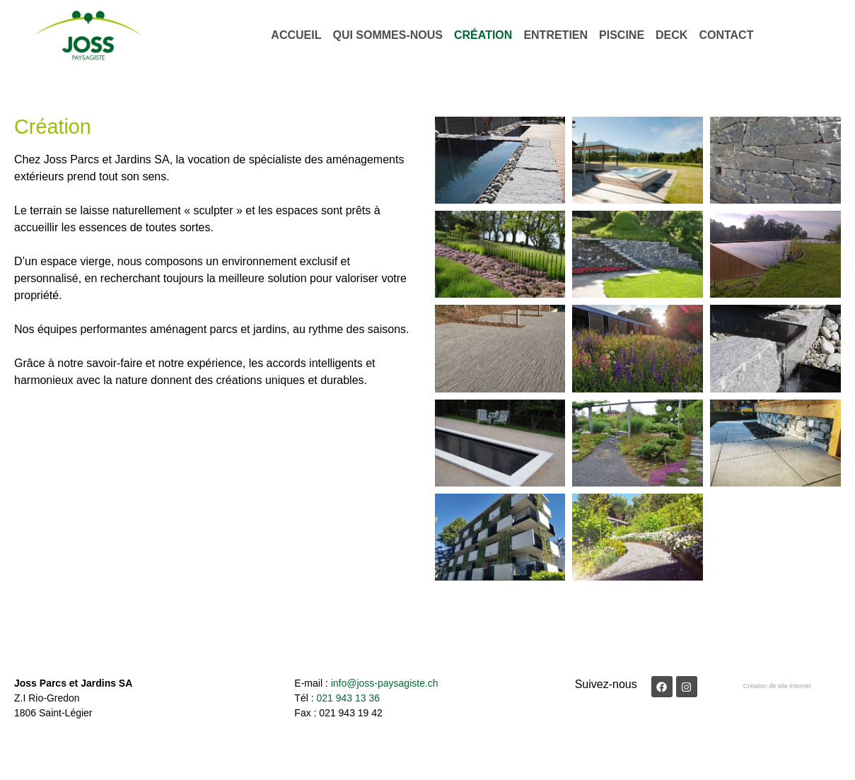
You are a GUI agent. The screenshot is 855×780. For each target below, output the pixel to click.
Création (483, 35)
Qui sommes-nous (387, 35)
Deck (671, 35)
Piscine (621, 35)
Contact (726, 35)
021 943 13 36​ (348, 698)
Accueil (296, 35)
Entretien (555, 35)
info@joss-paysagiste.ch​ (384, 683)
